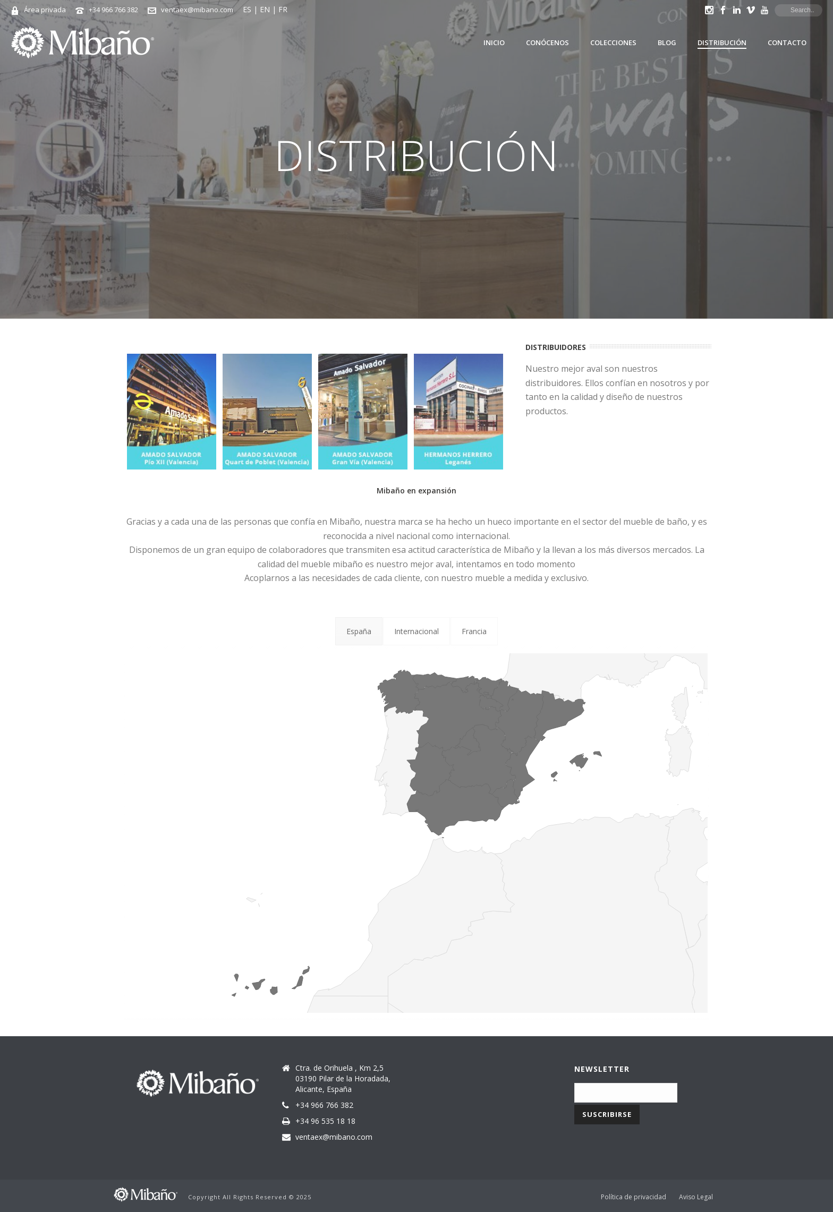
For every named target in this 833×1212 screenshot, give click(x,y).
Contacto (787, 42)
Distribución (722, 42)
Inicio (494, 42)
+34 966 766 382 (113, 9)
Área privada (45, 9)
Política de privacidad (633, 1197)
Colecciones (613, 42)
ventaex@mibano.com (197, 9)
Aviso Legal (696, 1197)
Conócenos (547, 42)
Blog (667, 42)
